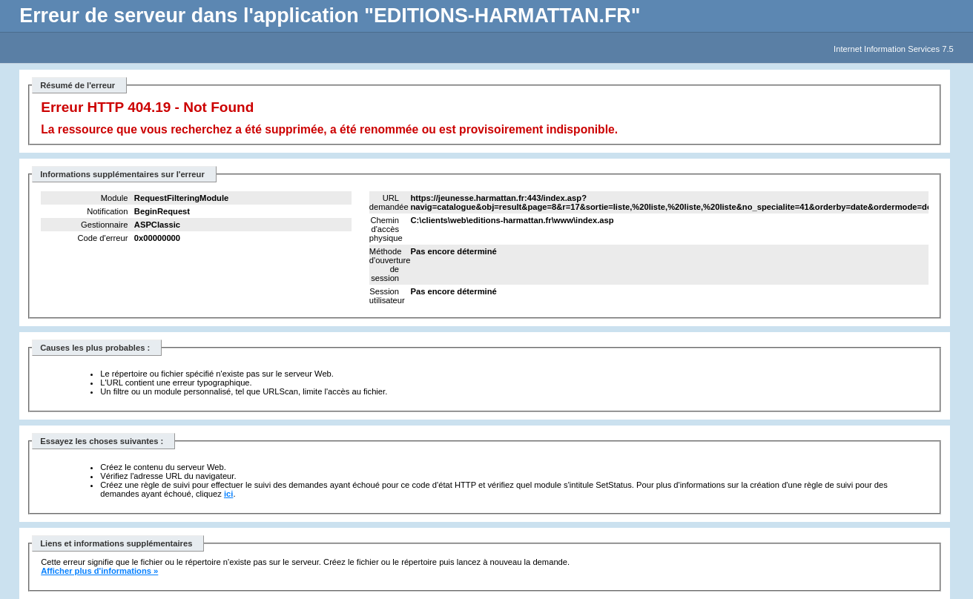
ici (228, 493)
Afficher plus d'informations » (99, 570)
